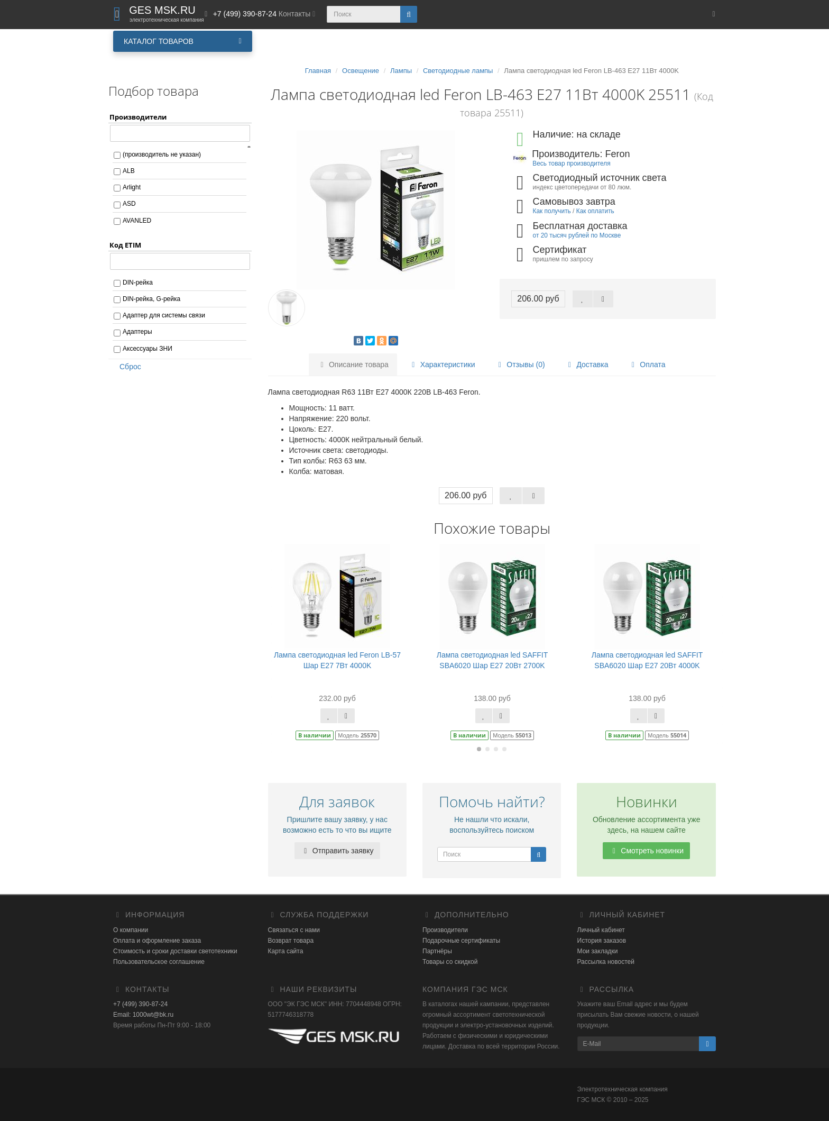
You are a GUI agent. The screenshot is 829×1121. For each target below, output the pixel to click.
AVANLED (137, 220)
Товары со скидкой (449, 961)
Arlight (132, 187)
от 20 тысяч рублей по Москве (577, 235)
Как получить (552, 211)
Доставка (586, 364)
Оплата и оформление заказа (157, 940)
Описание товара (353, 364)
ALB (129, 171)
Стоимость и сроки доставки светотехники (175, 951)
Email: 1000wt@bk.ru (143, 1014)
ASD (129, 203)
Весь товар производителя (571, 163)
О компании (130, 930)
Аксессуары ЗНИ (147, 348)
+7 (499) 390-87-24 (140, 1004)
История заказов (602, 940)
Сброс (127, 366)
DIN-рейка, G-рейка (151, 299)
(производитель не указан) (162, 154)
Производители (445, 930)
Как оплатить (595, 211)
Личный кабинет (601, 930)
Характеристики (442, 364)
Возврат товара (291, 940)
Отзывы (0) (520, 364)
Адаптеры (137, 331)
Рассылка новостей (605, 961)
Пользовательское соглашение (159, 961)
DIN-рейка (138, 282)
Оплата (646, 364)
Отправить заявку (337, 850)
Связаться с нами (294, 930)
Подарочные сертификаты (461, 940)
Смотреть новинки (646, 850)
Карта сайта (285, 951)
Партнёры (437, 951)
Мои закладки (597, 951)
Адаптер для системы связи (164, 315)
